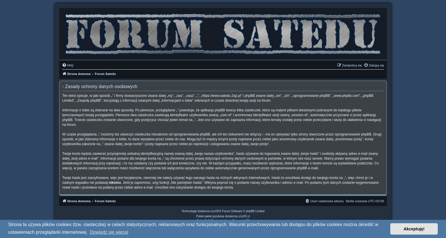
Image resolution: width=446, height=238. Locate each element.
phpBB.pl (244, 216)
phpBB (215, 211)
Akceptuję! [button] (414, 229)
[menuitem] (67, 65)
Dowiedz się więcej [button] (109, 232)
